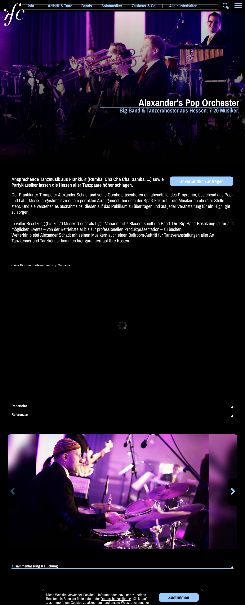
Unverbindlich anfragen (201, 181)
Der (15, 194)
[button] (12, 492)
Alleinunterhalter (183, 6)
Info (31, 6)
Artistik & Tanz (60, 6)
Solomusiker (111, 6)
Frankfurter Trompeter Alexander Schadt (54, 194)
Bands (86, 6)
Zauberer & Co (143, 6)
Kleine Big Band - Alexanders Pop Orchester (41, 265)
